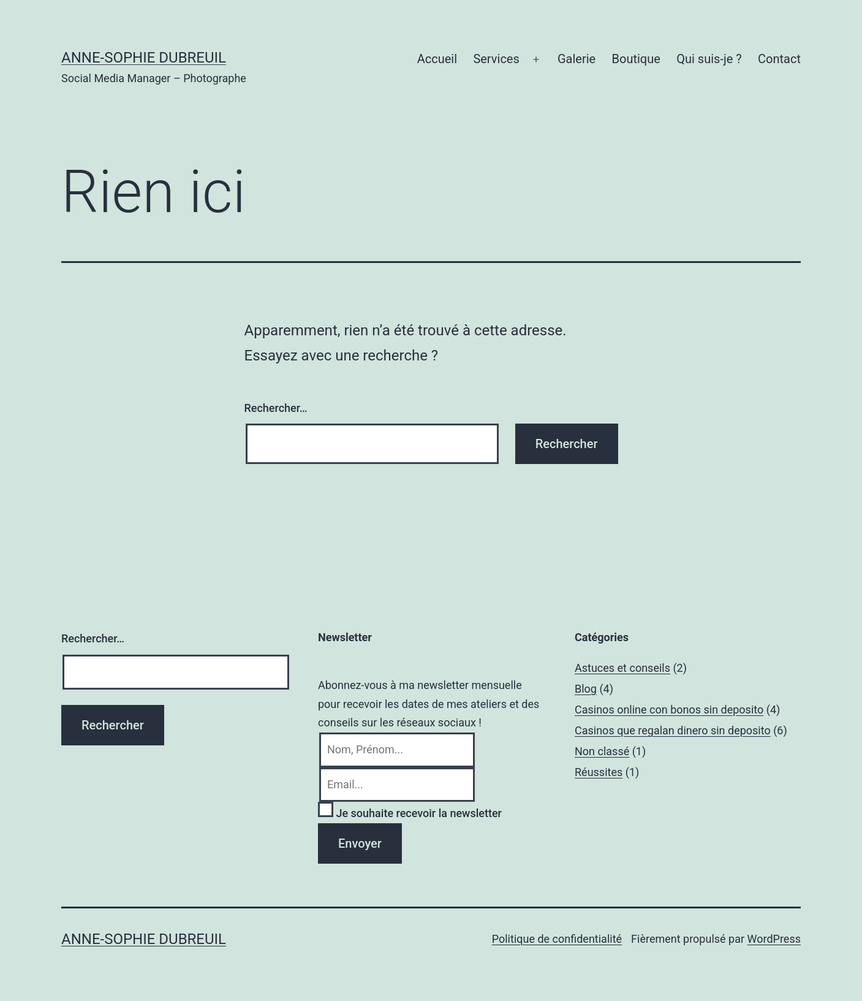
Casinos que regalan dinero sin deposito (673, 730)
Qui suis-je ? (708, 58)
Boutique (636, 58)
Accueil (437, 58)
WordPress (774, 938)
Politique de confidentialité (557, 938)
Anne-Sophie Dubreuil (143, 57)
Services (496, 58)
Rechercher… (276, 408)
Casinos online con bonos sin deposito (669, 709)
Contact (779, 58)
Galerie (576, 58)
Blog (586, 688)
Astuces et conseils (622, 667)
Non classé (602, 751)
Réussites (598, 772)
